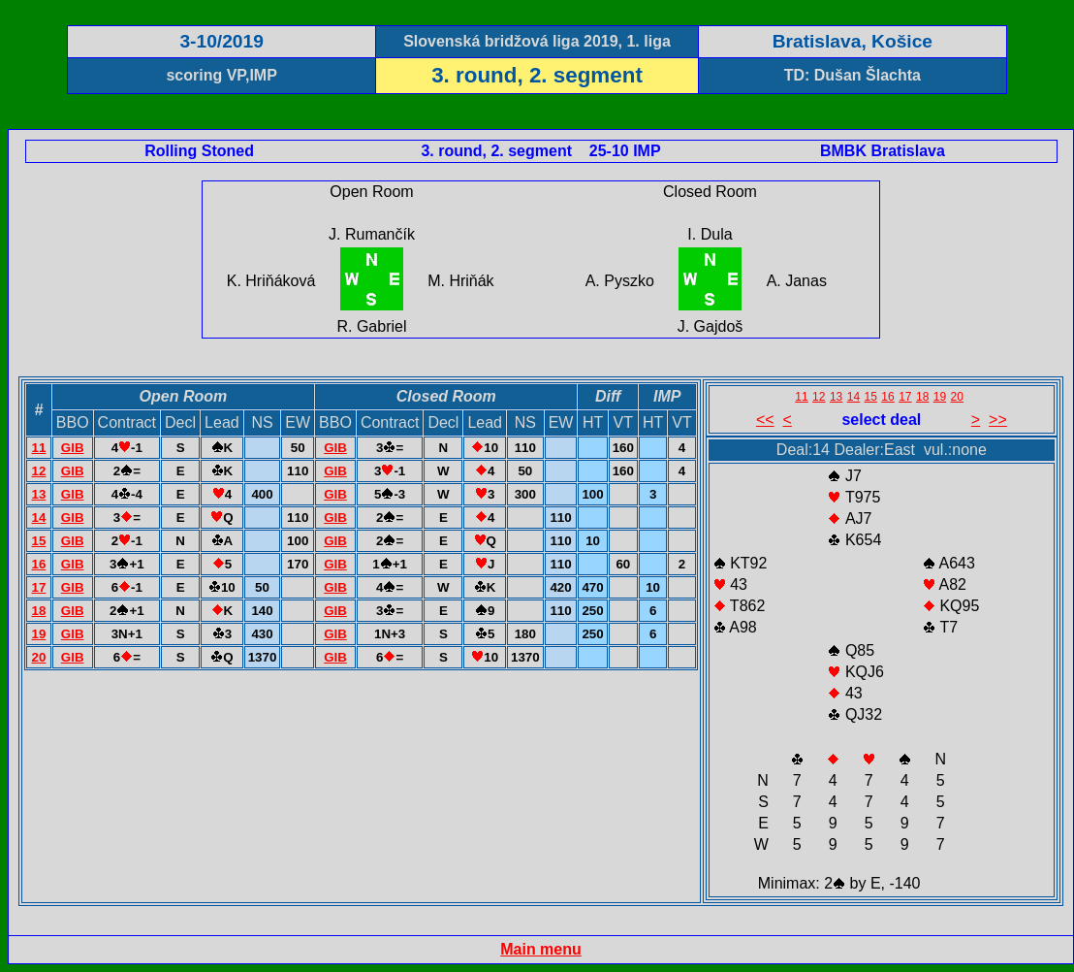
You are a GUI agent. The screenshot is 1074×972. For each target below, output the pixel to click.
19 (38, 634)
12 (38, 471)
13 (38, 494)
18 (38, 610)
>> (998, 419)
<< (765, 419)
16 (38, 564)
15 (38, 541)
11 (38, 447)
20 (38, 657)
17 (38, 587)
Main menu (541, 949)
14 (38, 517)
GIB (72, 447)
